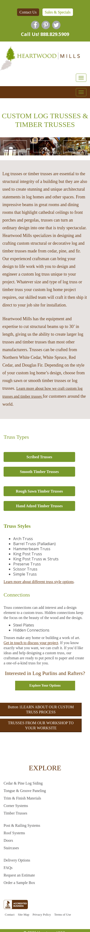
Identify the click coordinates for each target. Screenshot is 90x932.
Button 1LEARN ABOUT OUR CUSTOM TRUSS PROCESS (41, 709)
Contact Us (28, 12)
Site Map (23, 914)
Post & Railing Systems (22, 825)
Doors (8, 840)
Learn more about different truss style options (39, 582)
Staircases (11, 848)
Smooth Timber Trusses (39, 472)
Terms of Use (62, 914)
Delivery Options (17, 860)
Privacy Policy (42, 914)
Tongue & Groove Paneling (25, 791)
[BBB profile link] (16, 906)
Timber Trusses (15, 813)
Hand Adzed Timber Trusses (39, 506)
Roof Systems (14, 833)
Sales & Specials (58, 12)
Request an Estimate (19, 875)
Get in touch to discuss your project (31, 643)
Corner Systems (16, 806)
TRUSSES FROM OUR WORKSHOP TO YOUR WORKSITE (40, 725)
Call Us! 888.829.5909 (45, 34)
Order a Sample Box (19, 883)
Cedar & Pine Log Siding (23, 783)
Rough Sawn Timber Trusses (39, 491)
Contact (9, 914)
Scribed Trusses (39, 457)
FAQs (8, 868)
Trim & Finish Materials (22, 798)
